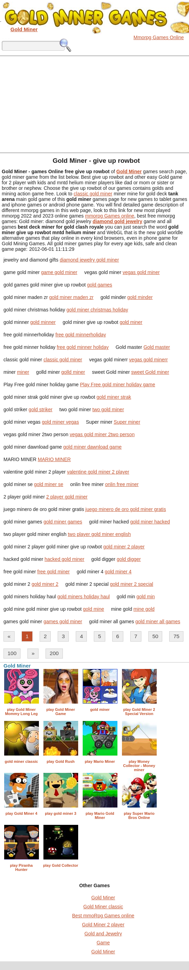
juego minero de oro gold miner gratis (125, 509)
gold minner (43, 322)
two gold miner (108, 409)
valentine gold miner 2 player (98, 472)
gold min (146, 596)
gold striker (40, 409)
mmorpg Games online (109, 216)
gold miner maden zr (71, 297)
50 (155, 636)
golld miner (73, 372)
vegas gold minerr (148, 359)
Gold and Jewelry (103, 933)
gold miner (131, 322)
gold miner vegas (60, 422)
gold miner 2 (45, 584)
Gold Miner (103, 897)
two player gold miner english (99, 534)
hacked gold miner (64, 559)
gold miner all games (157, 621)
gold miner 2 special (131, 584)
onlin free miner (122, 484)
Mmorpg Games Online (158, 37)
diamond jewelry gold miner (89, 260)
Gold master (156, 347)
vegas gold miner (141, 272)
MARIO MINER (54, 459)
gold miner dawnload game (92, 447)
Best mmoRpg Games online (103, 915)
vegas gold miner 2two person (102, 434)
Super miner (127, 422)
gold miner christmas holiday (97, 309)
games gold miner (62, 621)
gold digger (129, 559)
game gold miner (59, 272)
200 (54, 653)
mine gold (144, 609)
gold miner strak (114, 397)
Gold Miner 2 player (103, 924)
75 (176, 636)
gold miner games (62, 521)
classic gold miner (93, 193)
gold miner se (48, 484)
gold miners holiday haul (83, 596)
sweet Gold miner (150, 372)
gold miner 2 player (124, 546)
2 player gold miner (67, 497)
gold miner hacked (150, 521)
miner (23, 372)
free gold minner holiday (82, 347)
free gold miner (53, 571)
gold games (99, 285)
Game (103, 942)
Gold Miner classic (103, 906)
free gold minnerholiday (80, 334)
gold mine (93, 609)
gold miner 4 (118, 571)
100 (12, 653)
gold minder (140, 297)
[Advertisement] (94, 103)
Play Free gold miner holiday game (117, 384)
